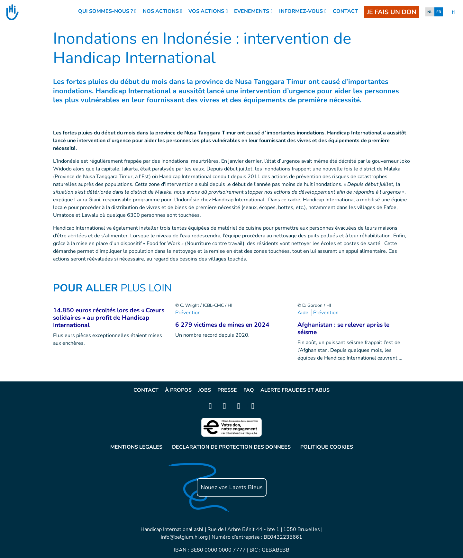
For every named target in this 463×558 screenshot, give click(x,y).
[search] (453, 12)
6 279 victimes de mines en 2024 (222, 325)
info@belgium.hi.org (184, 537)
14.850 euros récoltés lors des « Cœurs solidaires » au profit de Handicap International (108, 317)
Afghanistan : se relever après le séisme (343, 328)
